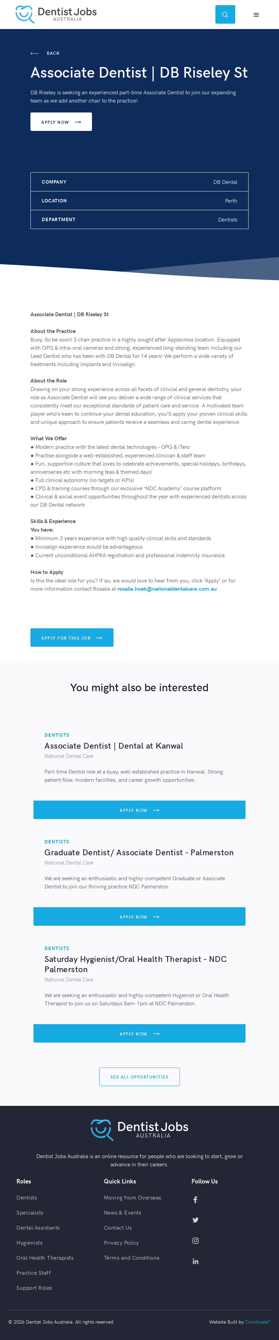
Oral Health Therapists (45, 1257)
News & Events (123, 1212)
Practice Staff (33, 1272)
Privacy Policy (121, 1242)
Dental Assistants (38, 1227)
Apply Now (61, 122)
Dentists (26, 1197)
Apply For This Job (72, 638)
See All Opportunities (139, 1077)
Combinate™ (258, 1321)
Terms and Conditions (132, 1257)
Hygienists (29, 1242)
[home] (56, 14)
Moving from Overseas (132, 1197)
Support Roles (34, 1287)
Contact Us (118, 1227)
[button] (256, 14)
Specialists (29, 1212)
